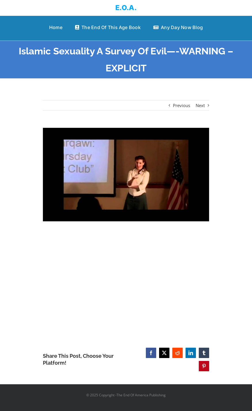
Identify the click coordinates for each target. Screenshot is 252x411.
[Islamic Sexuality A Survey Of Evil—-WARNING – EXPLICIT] (126, 174)
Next (200, 105)
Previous (181, 105)
